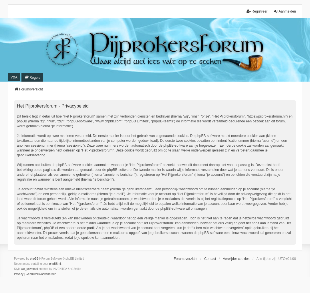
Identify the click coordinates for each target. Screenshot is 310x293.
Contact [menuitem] (210, 259)
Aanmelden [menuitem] (284, 11)
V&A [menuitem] (14, 77)
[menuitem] (32, 77)
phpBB (34, 258)
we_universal (29, 268)
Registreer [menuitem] (257, 11)
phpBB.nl (55, 263)
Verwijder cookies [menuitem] (236, 259)
